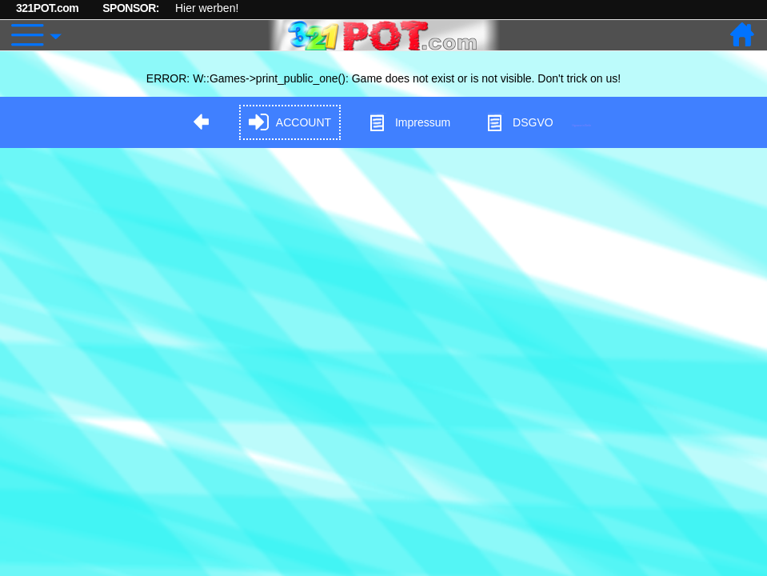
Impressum (409, 123)
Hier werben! (206, 8)
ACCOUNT (290, 123)
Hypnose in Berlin (582, 125)
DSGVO (519, 123)
